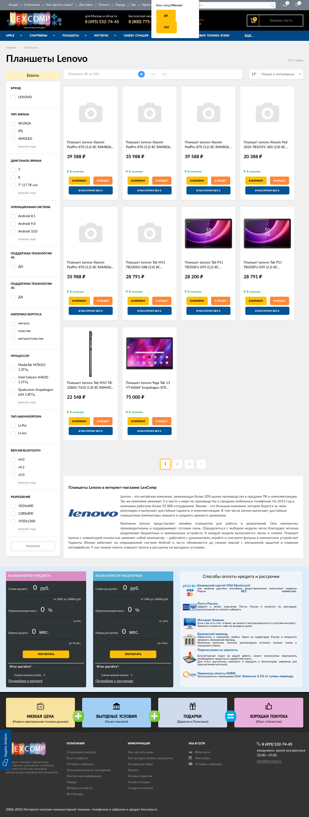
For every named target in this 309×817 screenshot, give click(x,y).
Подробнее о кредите (25, 681)
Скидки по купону (140, 788)
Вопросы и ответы (79, 788)
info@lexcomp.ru (269, 761)
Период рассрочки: (107, 632)
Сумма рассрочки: (108, 589)
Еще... (249, 36)
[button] (6, 749)
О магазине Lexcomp (81, 752)
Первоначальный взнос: (22, 611)
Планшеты (31, 47)
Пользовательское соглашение (89, 770)
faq (133, 4)
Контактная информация (84, 776)
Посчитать (46, 654)
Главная (11, 47)
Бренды (33, 75)
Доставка (85, 4)
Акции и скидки (139, 782)
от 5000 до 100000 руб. (67, 599)
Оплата (104, 4)
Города (120, 4)
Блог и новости (77, 758)
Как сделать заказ (140, 752)
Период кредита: (18, 632)
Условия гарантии (140, 776)
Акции (13, 4)
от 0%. (77, 621)
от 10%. (164, 621)
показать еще (27, 146)
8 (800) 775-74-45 (146, 22)
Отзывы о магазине (80, 764)
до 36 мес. (75, 643)
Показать (33, 546)
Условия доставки (140, 764)
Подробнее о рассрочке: (115, 681)
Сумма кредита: (19, 589)
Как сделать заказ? (59, 4)
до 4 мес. (163, 643)
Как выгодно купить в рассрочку (150, 758)
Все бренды (75, 794)
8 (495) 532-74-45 (102, 22)
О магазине (32, 4)
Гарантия (148, 4)
